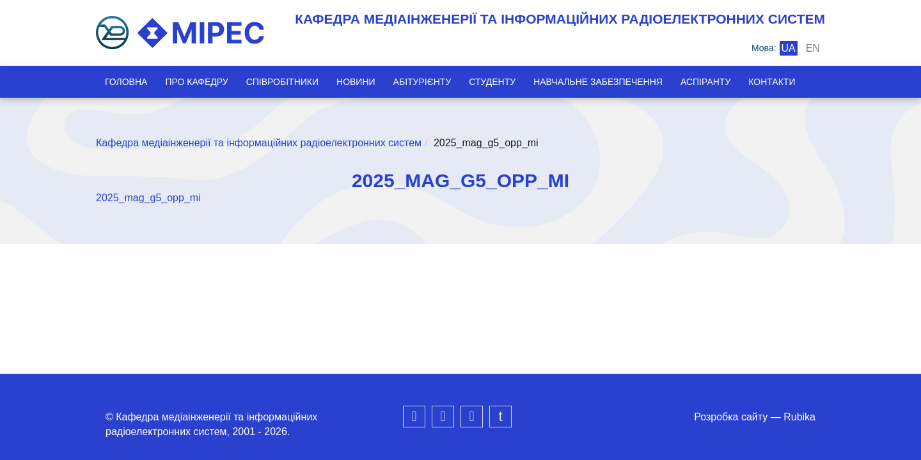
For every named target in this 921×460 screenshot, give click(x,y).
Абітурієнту (422, 82)
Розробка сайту (730, 416)
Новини (355, 82)
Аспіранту (705, 82)
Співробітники (282, 82)
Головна (126, 82)
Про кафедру (196, 82)
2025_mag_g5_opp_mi (148, 197)
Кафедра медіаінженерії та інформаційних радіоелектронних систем (258, 142)
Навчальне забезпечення (598, 82)
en (813, 48)
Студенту (492, 82)
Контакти (771, 82)
